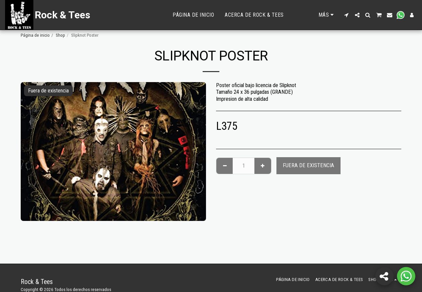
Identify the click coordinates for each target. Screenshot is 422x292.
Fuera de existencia (308, 165)
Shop (60, 35)
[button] (347, 15)
